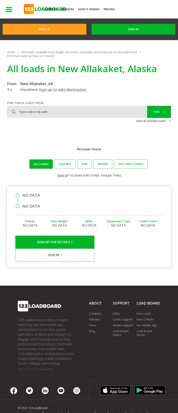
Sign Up (44, 29)
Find (156, 111)
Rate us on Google (61, 405)
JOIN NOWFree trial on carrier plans (147, 10)
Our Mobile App (146, 312)
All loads (41, 164)
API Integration (82, 401)
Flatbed (65, 164)
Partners (94, 306)
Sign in (133, 29)
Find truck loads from (25, 103)
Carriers (50, 9)
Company (95, 301)
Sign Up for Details (52, 242)
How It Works (88, 9)
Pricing (109, 9)
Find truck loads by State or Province (31, 56)
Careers (117, 401)
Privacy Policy (56, 401)
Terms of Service (29, 401)
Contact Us (137, 401)
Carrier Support (123, 306)
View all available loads (151, 121)
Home (11, 52)
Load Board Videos (120, 320)
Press (92, 312)
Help (102, 401)
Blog (92, 318)
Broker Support (123, 312)
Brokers (67, 9)
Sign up (62, 175)
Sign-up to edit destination (63, 89)
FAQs (116, 301)
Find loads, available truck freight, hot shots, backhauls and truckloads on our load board (79, 52)
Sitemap (26, 405)
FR (40, 405)
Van (84, 164)
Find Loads (143, 301)
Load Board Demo (144, 320)
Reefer (103, 164)
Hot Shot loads (130, 164)
